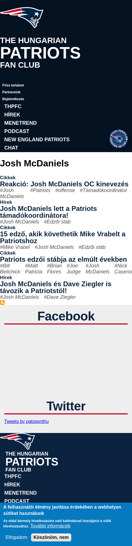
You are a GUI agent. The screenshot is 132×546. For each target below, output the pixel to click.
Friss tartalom (13, 85)
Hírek (12, 115)
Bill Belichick (10, 269)
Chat (11, 148)
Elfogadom (17, 537)
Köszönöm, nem (51, 537)
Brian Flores (54, 269)
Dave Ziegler (61, 297)
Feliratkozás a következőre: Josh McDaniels (2, 302)
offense (66, 190)
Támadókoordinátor (105, 190)
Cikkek (8, 177)
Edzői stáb (59, 222)
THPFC (12, 106)
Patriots (41, 190)
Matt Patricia (33, 269)
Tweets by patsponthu (26, 421)
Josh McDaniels (12, 193)
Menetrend (20, 123)
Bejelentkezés (13, 99)
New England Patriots (37, 139)
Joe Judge (74, 269)
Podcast (16, 131)
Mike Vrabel (16, 247)
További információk (50, 525)
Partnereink (11, 92)
